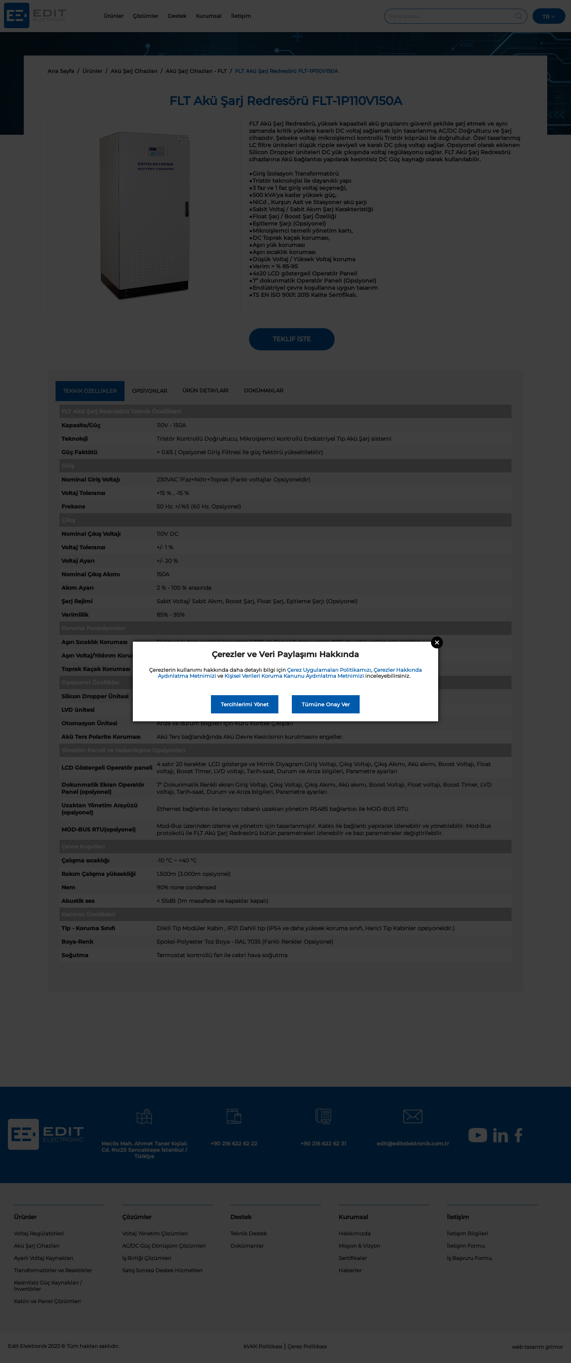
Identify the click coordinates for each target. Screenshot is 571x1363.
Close (437, 642)
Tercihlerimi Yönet (244, 704)
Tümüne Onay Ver (326, 704)
